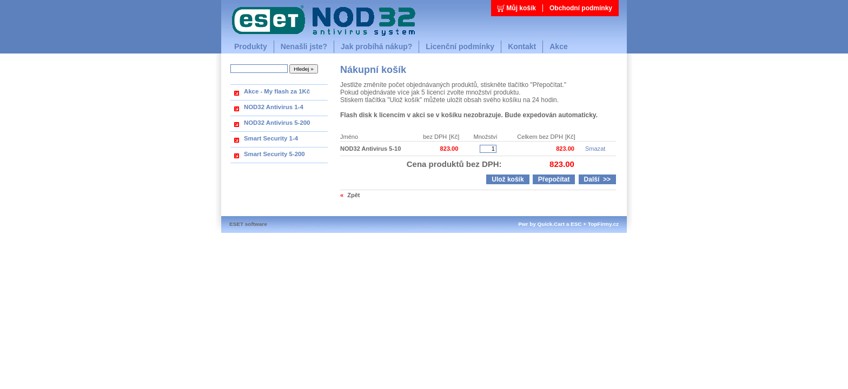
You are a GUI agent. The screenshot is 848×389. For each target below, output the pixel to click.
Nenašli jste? (304, 46)
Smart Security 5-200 (274, 154)
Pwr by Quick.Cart (541, 224)
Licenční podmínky (460, 46)
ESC (576, 224)
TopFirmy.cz (603, 224)
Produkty (250, 46)
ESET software (248, 224)
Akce (558, 46)
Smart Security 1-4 (271, 138)
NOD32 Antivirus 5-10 (370, 148)
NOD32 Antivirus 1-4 (273, 107)
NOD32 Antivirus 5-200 (277, 122)
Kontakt (522, 46)
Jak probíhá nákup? (376, 46)
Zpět (353, 195)
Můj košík (521, 8)
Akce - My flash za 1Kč (277, 91)
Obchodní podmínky (580, 8)
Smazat (595, 148)
